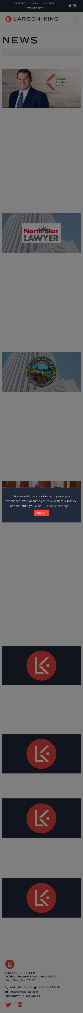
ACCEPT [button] (41, 512)
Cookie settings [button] (58, 506)
